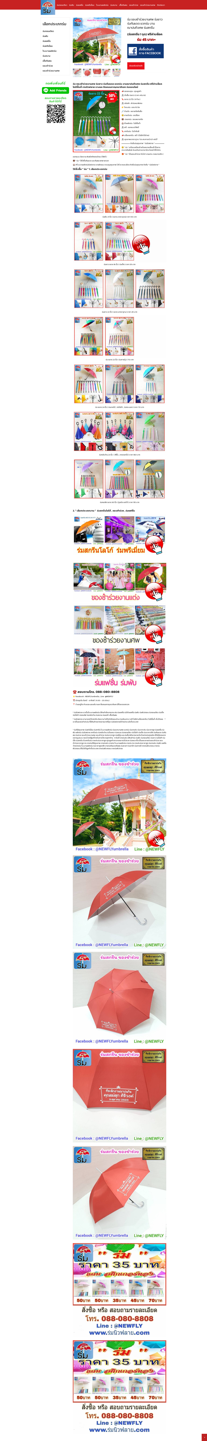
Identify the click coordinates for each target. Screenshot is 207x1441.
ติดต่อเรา (161, 5)
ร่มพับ (71, 5)
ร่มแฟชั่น (79, 5)
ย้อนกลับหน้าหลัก (135, 65)
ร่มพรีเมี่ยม (89, 5)
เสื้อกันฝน (123, 5)
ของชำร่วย (133, 5)
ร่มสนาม (113, 5)
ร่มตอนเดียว (62, 5)
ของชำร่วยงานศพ (147, 5)
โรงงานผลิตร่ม (102, 5)
